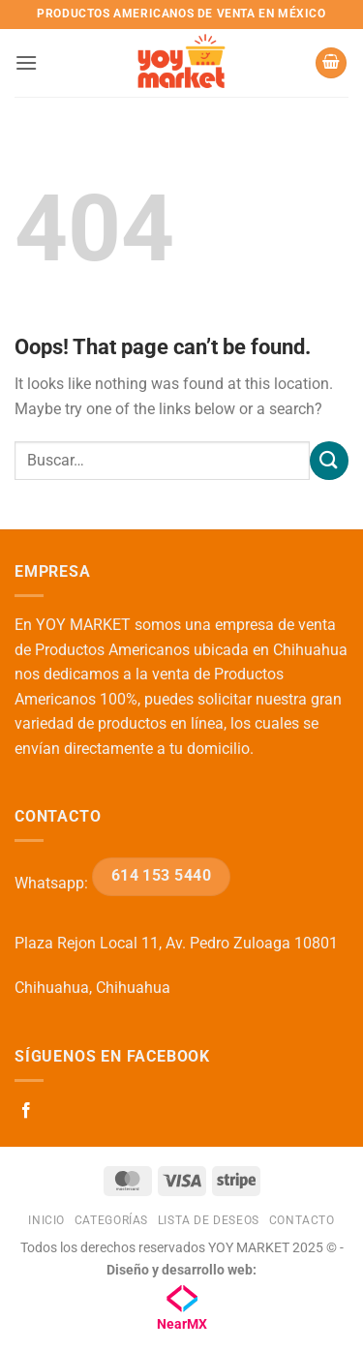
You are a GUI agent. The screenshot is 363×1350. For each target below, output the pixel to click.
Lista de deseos (208, 1220)
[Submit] (329, 460)
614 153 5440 (161, 876)
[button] (26, 62)
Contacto (302, 1220)
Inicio (46, 1220)
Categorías (111, 1220)
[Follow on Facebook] (26, 1111)
